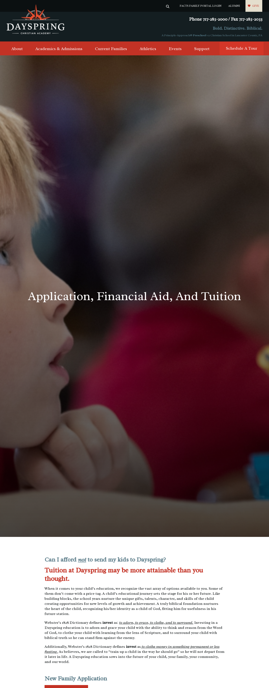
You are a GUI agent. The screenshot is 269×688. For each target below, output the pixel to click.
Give (255, 6)
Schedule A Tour (241, 48)
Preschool (199, 35)
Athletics (148, 48)
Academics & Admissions (58, 48)
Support (202, 48)
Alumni (234, 6)
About (17, 48)
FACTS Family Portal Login (201, 6)
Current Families (111, 48)
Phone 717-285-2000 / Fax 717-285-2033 (225, 19)
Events (175, 48)
